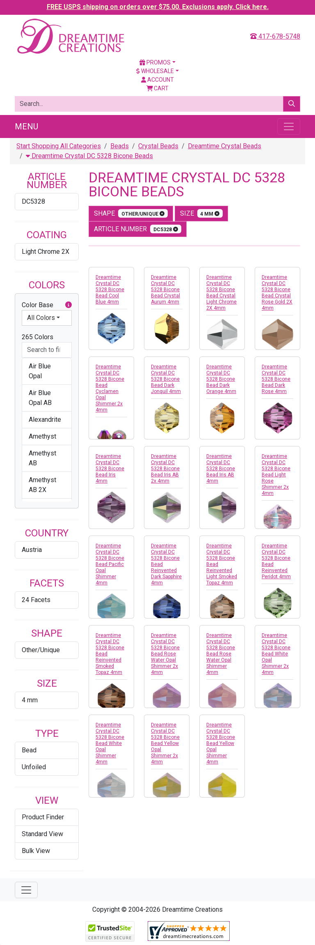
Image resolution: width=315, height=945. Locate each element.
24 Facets (36, 600)
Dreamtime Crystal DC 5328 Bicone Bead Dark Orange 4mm (221, 379)
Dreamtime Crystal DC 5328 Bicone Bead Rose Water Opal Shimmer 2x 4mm (165, 653)
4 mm (30, 700)
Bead (29, 750)
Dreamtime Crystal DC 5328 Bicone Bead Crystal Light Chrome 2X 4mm (221, 292)
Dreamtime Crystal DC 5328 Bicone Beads (89, 156)
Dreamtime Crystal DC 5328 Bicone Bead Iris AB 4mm (220, 468)
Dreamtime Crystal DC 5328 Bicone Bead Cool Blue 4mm (110, 289)
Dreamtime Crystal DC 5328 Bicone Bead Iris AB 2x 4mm (165, 468)
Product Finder (43, 817)
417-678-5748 (275, 36)
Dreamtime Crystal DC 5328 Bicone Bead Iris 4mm (110, 468)
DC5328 (33, 201)
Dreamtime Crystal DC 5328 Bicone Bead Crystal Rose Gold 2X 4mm (277, 292)
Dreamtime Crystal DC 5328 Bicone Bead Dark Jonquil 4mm (166, 379)
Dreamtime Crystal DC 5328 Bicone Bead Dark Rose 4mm (276, 379)
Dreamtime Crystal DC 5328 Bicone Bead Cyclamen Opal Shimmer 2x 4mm (110, 388)
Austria (32, 550)
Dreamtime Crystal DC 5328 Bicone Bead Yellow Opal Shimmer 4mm (220, 743)
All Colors (41, 318)
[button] (68, 305)
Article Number (137, 229)
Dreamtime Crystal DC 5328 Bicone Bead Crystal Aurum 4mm (165, 289)
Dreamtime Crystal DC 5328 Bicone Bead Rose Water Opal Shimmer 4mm (220, 653)
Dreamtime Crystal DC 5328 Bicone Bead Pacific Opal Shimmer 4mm (110, 564)
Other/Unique (41, 650)
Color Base (47, 305)
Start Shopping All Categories (58, 146)
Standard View (42, 834)
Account (157, 79)
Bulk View (36, 851)
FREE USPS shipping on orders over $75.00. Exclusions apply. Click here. (158, 7)
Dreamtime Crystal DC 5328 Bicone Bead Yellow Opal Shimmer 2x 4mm (165, 743)
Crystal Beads (158, 146)
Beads (119, 146)
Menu (26, 126)
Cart (157, 88)
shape (131, 213)
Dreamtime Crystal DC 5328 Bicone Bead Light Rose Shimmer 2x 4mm (276, 474)
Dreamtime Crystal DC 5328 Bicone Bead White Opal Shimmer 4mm (110, 743)
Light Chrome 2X (45, 251)
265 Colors (37, 337)
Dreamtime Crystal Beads (224, 146)
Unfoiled (34, 767)
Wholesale (155, 71)
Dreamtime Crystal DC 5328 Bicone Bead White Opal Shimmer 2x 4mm (276, 653)
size (201, 213)
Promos (155, 62)
